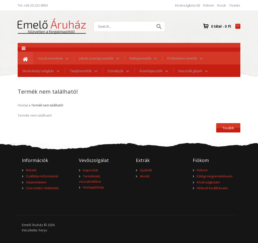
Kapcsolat (90, 170)
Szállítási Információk (42, 176)
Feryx (43, 230)
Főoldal (23, 105)
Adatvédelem (36, 182)
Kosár (221, 5)
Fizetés (235, 5)
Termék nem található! (47, 105)
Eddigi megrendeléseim (215, 176)
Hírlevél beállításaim (212, 188)
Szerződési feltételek (42, 188)
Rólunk (31, 170)
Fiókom (208, 5)
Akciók (145, 176)
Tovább (228, 128)
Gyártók (146, 170)
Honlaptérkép (93, 187)
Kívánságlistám (208, 182)
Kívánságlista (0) (187, 5)
